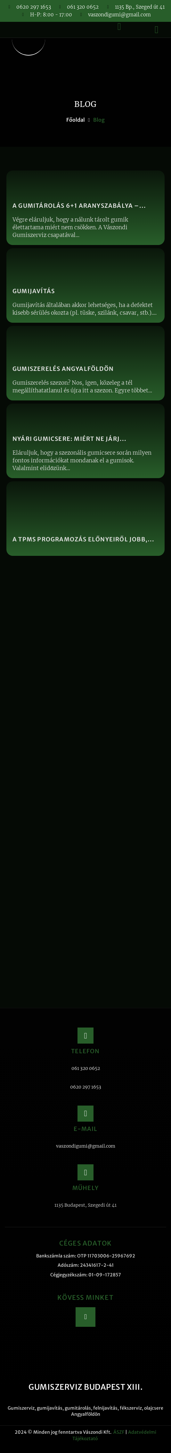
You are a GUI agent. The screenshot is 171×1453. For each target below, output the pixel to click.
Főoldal (75, 120)
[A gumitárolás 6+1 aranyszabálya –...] (85, 208)
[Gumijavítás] (85, 285)
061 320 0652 (85, 1068)
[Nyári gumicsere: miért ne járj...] (85, 441)
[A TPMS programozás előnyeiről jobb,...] (85, 518)
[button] (156, 29)
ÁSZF (118, 1432)
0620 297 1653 (85, 1087)
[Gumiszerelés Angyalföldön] (85, 363)
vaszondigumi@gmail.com (85, 1146)
